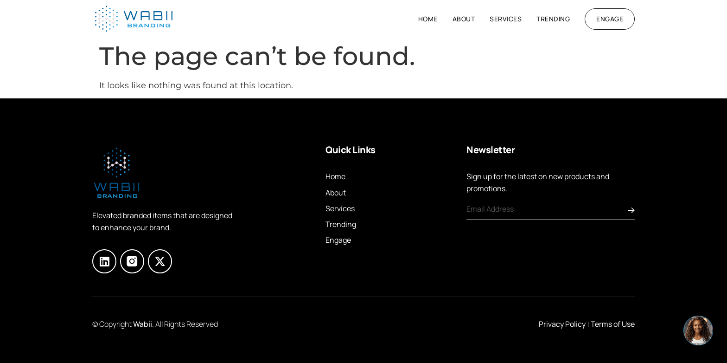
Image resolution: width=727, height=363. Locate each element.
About (464, 18)
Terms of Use (613, 324)
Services (506, 18)
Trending (553, 18)
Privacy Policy (562, 324)
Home (428, 18)
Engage (338, 240)
